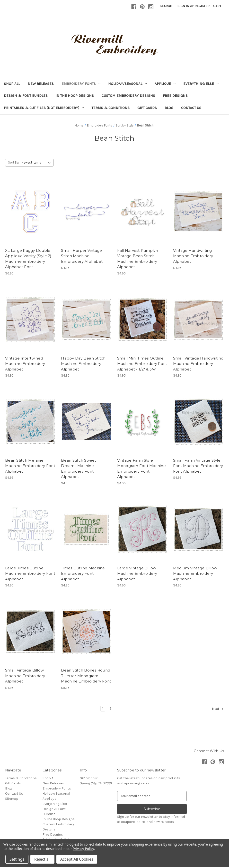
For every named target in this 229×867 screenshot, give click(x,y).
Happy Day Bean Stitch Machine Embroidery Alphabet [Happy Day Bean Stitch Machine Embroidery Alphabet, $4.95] (83, 363)
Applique (165, 83)
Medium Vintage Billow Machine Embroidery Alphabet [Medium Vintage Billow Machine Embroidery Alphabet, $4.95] (195, 573)
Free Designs (175, 95)
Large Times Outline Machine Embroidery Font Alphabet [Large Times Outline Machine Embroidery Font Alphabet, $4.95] (30, 573)
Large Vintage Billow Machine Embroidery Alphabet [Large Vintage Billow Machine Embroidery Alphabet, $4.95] (137, 573)
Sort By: (13, 162)
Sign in (183, 6)
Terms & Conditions (111, 108)
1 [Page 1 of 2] (102, 708)
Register (202, 6)
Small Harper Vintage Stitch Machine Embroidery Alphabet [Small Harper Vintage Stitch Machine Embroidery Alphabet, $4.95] (82, 256)
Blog (169, 108)
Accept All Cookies (76, 859)
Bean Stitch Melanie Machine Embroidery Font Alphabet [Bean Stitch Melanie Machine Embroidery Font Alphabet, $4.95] (30, 466)
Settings (16, 859)
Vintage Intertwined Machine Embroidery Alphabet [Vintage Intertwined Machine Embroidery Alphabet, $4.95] (25, 363)
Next (218, 708)
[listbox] (37, 162)
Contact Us (191, 108)
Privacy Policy (83, 848)
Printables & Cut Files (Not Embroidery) (44, 108)
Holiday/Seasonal (127, 83)
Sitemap (11, 799)
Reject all (42, 859)
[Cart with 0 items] (217, 6)
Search (166, 6)
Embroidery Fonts (81, 83)
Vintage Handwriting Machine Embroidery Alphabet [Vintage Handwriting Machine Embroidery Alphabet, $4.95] (193, 256)
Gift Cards (147, 108)
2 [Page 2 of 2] (111, 708)
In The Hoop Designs (74, 95)
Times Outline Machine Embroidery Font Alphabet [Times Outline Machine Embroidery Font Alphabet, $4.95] (83, 573)
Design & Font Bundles (26, 95)
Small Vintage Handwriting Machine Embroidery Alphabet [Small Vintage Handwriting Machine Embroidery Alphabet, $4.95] (198, 363)
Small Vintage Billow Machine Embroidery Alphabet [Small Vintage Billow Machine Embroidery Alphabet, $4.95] (25, 675)
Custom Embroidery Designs (128, 95)
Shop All (12, 83)
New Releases (41, 83)
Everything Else (201, 83)
